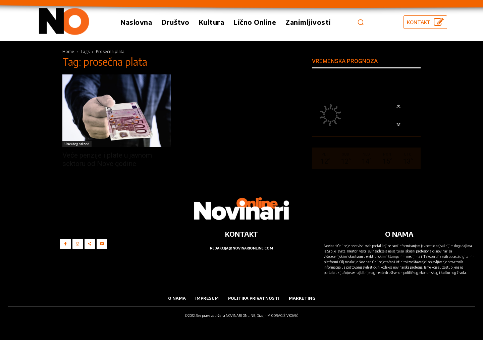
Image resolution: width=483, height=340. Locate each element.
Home (68, 51)
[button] (361, 22)
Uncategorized (77, 143)
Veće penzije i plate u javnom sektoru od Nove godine (107, 159)
